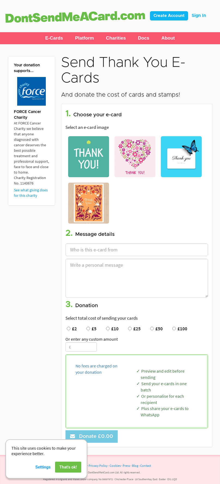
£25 (134, 329)
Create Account (169, 16)
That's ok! (68, 475)
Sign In (199, 15)
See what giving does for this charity (31, 193)
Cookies (115, 466)
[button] (54, 38)
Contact (145, 466)
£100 (179, 329)
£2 (72, 329)
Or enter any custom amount (91, 339)
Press (126, 466)
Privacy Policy (98, 466)
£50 (156, 329)
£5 (91, 329)
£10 (112, 329)
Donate (91, 436)
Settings (43, 475)
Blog (135, 466)
